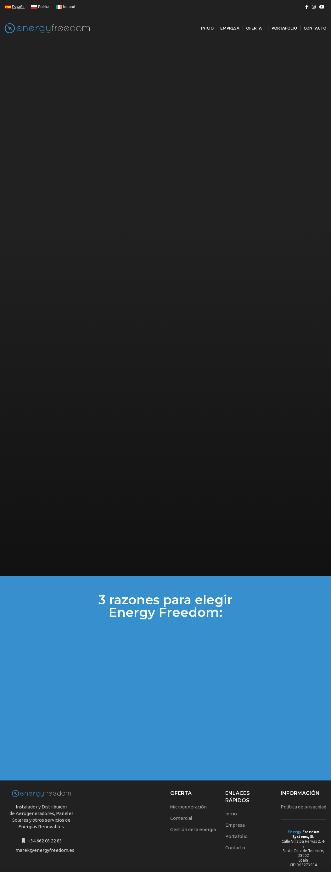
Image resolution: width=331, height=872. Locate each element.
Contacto (235, 821)
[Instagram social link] (313, 7)
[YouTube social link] (321, 7)
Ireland (65, 7)
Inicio (231, 787)
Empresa (235, 799)
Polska (40, 7)
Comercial (181, 792)
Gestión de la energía (193, 803)
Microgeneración (188, 780)
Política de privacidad (303, 780)
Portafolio (236, 810)
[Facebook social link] (306, 7)
